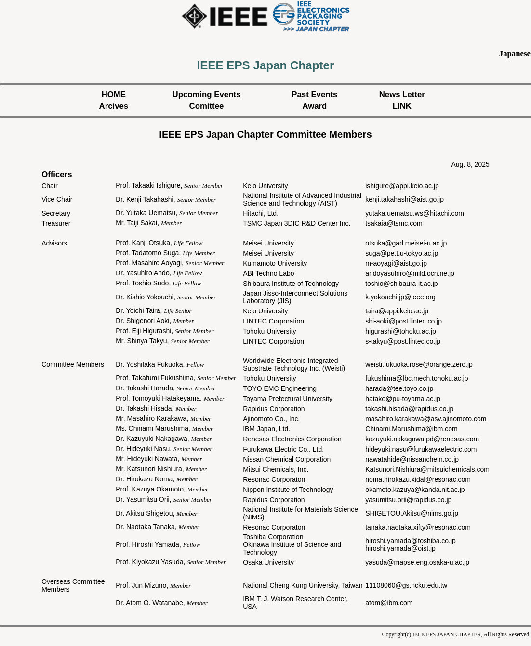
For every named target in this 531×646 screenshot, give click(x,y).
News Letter (402, 94)
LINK (402, 106)
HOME (114, 94)
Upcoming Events (207, 94)
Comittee (206, 106)
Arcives (114, 106)
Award (314, 106)
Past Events (314, 94)
